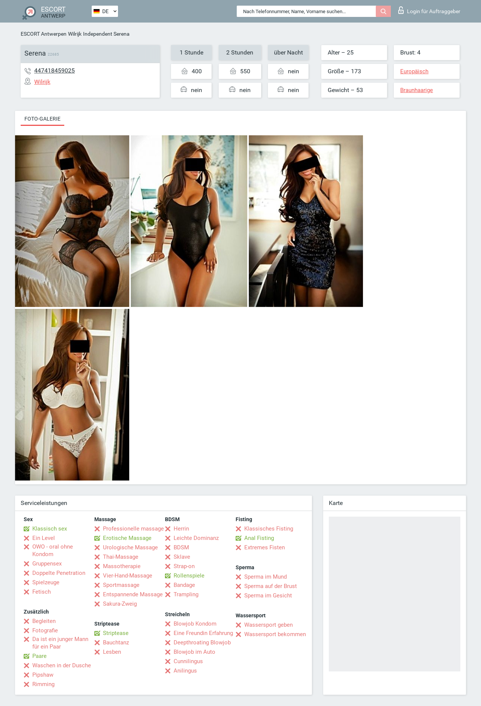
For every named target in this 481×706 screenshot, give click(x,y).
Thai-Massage (120, 556)
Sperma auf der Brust (270, 586)
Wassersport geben (268, 624)
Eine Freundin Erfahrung (203, 633)
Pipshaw (42, 674)
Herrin (181, 528)
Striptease (116, 633)
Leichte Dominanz (196, 538)
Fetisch (41, 591)
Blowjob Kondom (195, 623)
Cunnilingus (188, 661)
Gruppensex (47, 563)
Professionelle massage (133, 528)
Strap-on (184, 566)
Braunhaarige (416, 90)
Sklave (182, 556)
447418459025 (54, 70)
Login (429, 10)
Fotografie (45, 630)
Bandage (184, 585)
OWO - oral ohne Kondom (52, 550)
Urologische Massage (130, 547)
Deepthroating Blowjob (202, 642)
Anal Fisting (259, 538)
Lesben (112, 652)
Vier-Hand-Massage (127, 575)
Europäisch (414, 71)
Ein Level (43, 538)
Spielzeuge (45, 582)
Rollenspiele (189, 575)
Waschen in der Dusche (61, 665)
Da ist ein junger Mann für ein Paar (60, 643)
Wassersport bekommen (275, 634)
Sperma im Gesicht (268, 595)
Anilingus (185, 670)
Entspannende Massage (133, 594)
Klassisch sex (49, 528)
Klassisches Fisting (268, 528)
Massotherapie (122, 566)
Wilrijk (75, 34)
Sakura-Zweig (120, 603)
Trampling (186, 594)
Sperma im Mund (265, 576)
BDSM (181, 547)
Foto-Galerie (42, 119)
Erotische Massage (127, 538)
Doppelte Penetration (58, 573)
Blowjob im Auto (194, 652)
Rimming (43, 684)
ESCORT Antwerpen (44, 34)
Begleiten (44, 621)
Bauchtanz (116, 642)
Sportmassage (121, 585)
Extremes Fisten (264, 547)
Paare (39, 656)
